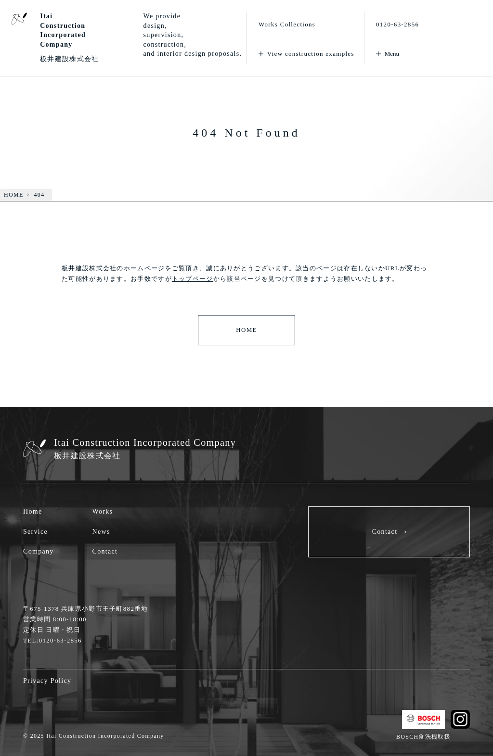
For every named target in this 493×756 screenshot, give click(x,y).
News (101, 531)
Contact (105, 551)
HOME (246, 329)
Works (102, 511)
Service (35, 531)
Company (38, 551)
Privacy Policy (47, 680)
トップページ (192, 278)
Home (32, 511)
